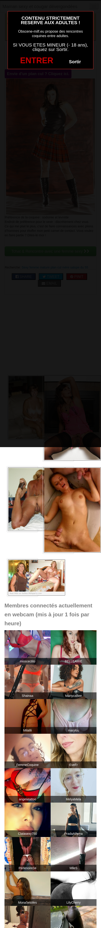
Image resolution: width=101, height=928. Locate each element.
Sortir (75, 61)
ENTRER (36, 60)
